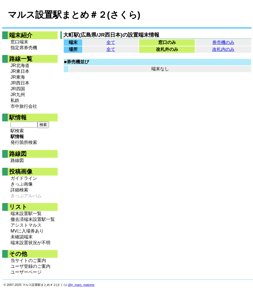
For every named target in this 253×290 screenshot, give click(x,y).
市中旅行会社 (24, 106)
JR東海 (18, 77)
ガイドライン (24, 178)
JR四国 (18, 88)
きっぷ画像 (22, 184)
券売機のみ (223, 42)
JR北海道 (20, 65)
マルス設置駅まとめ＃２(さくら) (74, 15)
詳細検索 (19, 190)
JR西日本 (20, 83)
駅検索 (17, 130)
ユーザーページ (26, 272)
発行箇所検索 (24, 142)
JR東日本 (20, 71)
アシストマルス (26, 225)
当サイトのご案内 (28, 260)
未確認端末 (22, 236)
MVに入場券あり (27, 231)
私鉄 (15, 100)
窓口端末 (19, 41)
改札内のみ (223, 49)
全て (110, 42)
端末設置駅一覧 (26, 213)
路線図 (17, 160)
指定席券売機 (24, 47)
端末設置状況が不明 (30, 242)
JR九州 (18, 94)
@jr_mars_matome (81, 284)
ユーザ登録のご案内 (30, 266)
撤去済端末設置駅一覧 (33, 219)
